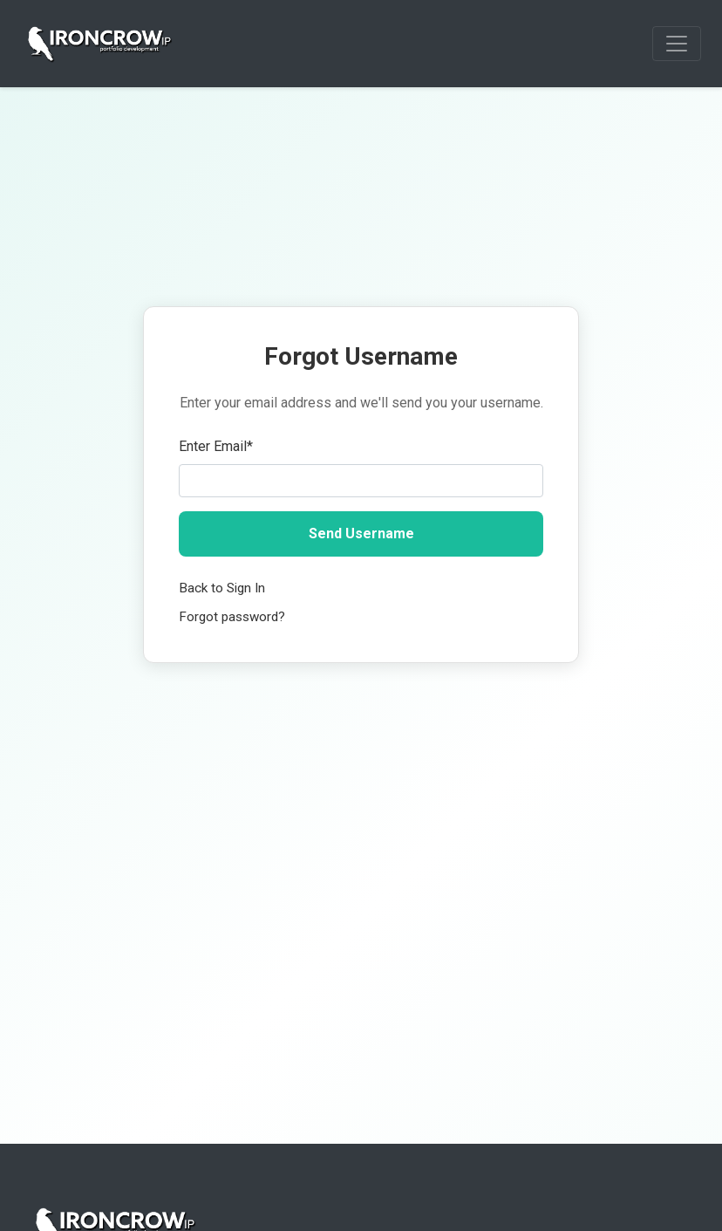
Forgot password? (232, 617)
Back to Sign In (222, 588)
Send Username (361, 533)
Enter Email (216, 446)
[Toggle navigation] (676, 43)
